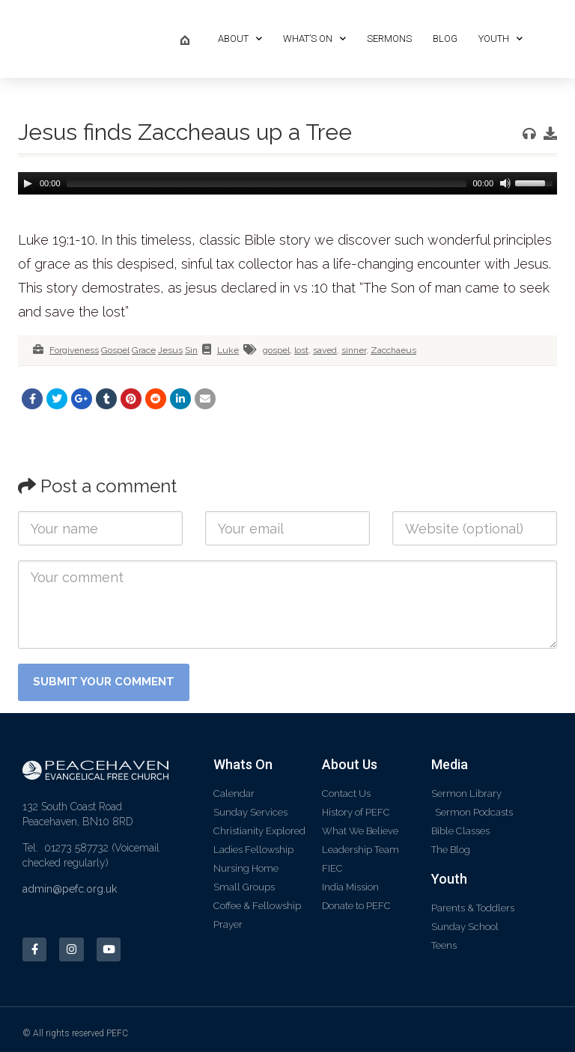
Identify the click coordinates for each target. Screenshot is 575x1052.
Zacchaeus (393, 350)
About (240, 38)
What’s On (314, 38)
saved (325, 350)
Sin (191, 350)
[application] (287, 183)
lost (301, 350)
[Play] (28, 183)
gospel (276, 350)
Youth (500, 38)
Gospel (115, 350)
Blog (445, 38)
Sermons (389, 38)
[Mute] (504, 183)
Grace (144, 350)
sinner (353, 350)
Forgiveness (74, 350)
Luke (228, 350)
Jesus (170, 350)
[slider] (267, 183)
